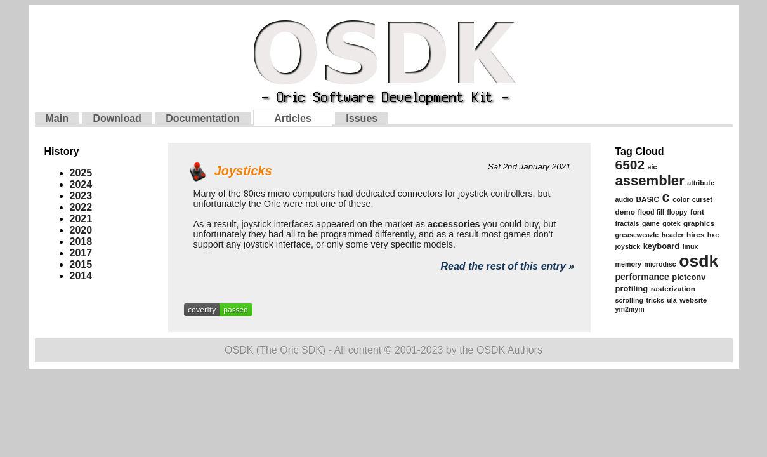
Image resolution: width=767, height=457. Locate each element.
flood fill (651, 212)
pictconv (688, 277)
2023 (81, 195)
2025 (81, 173)
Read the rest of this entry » (507, 266)
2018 (81, 241)
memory (628, 264)
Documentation (202, 118)
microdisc (660, 264)
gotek (671, 223)
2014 (81, 275)
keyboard (661, 246)
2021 (81, 218)
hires (695, 234)
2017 (81, 253)
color (680, 199)
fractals (627, 223)
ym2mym (630, 309)
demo (625, 212)
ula (671, 300)
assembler (650, 181)
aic (652, 167)
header (673, 235)
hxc (713, 235)
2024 (81, 184)
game (651, 223)
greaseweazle (637, 235)
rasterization (673, 288)
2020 (81, 230)
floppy (677, 212)
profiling (631, 288)
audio (624, 199)
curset (702, 199)
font (697, 212)
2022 (81, 207)
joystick (628, 246)
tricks (655, 300)
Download (117, 118)
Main (57, 118)
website (693, 300)
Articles (292, 118)
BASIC (647, 199)
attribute (700, 183)
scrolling (629, 300)
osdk (698, 260)
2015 (81, 264)
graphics (698, 223)
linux (690, 246)
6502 (630, 164)
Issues (361, 118)
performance (642, 277)
